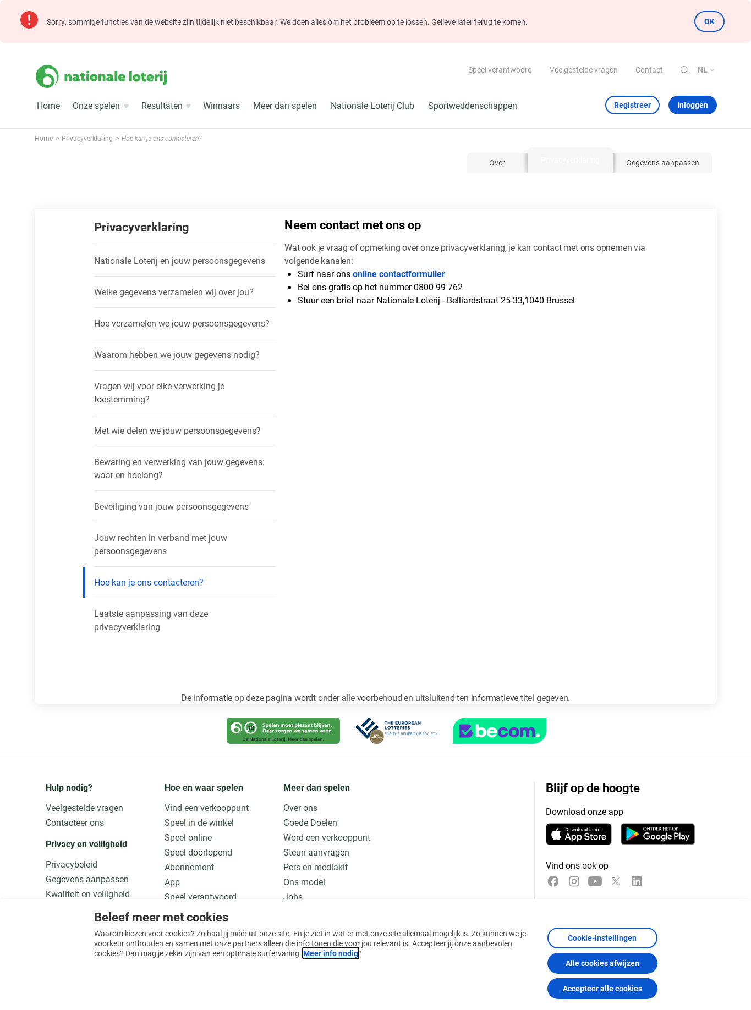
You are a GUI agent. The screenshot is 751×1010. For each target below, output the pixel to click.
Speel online (188, 837)
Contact (649, 69)
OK (709, 21)
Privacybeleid (71, 864)
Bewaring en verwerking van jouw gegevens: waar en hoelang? (179, 468)
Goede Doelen (310, 822)
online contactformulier (399, 273)
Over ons (300, 807)
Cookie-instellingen (602, 937)
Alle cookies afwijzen (602, 963)
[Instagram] (574, 881)
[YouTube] (595, 881)
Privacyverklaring (141, 227)
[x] (616, 881)
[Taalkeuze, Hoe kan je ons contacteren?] (707, 70)
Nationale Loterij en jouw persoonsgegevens (179, 260)
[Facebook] (553, 881)
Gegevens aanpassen (87, 879)
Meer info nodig (330, 953)
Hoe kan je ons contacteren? (149, 582)
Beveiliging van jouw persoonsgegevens (171, 506)
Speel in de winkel (199, 822)
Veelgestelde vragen (584, 69)
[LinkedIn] (637, 881)
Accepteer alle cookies (602, 988)
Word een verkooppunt (326, 837)
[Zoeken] (684, 70)
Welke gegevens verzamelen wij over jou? (174, 291)
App (172, 881)
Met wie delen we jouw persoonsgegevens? (177, 430)
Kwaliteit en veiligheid (88, 893)
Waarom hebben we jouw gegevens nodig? (177, 354)
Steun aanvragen (316, 852)
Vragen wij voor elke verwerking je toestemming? (159, 392)
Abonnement (189, 867)
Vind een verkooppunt (207, 807)
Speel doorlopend (198, 852)
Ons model (304, 881)
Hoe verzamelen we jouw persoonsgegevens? (182, 323)
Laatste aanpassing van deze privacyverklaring (151, 620)
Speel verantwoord (500, 69)
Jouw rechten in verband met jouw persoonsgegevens (160, 544)
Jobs (293, 896)
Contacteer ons (75, 822)
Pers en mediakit (315, 867)
